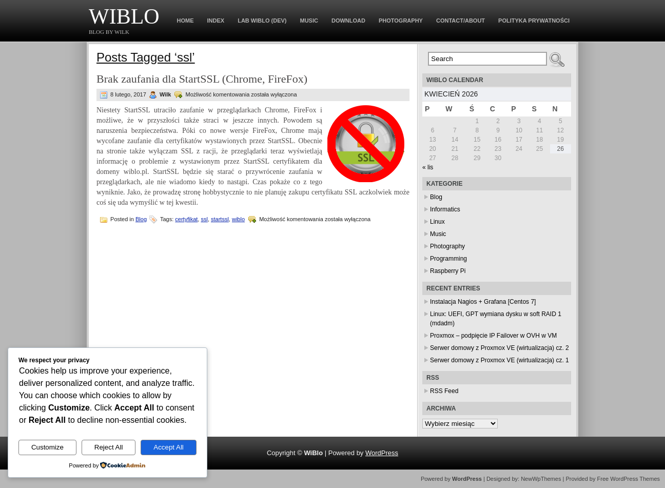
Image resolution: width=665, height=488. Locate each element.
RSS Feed (444, 391)
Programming (448, 258)
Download (348, 20)
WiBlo (124, 16)
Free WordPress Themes (628, 479)
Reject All (108, 447)
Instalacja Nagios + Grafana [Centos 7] (483, 301)
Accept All (168, 447)
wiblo (238, 219)
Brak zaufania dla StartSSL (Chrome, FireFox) (201, 78)
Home (185, 20)
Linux (437, 221)
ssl (204, 219)
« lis (427, 167)
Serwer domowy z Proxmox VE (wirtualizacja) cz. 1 (499, 360)
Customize (47, 447)
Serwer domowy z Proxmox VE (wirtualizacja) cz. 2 (499, 348)
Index (216, 20)
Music (309, 20)
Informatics (445, 209)
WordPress (381, 453)
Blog (141, 219)
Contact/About (460, 20)
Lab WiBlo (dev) (262, 20)
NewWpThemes (541, 479)
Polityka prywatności (534, 20)
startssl (220, 219)
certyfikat (186, 219)
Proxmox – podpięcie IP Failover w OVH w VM (493, 335)
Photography (401, 20)
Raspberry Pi (447, 271)
